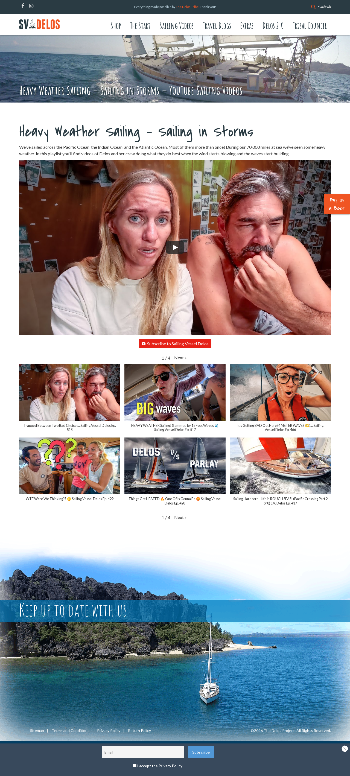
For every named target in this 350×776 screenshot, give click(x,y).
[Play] (175, 247)
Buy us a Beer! (337, 204)
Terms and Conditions (70, 731)
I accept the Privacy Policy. (160, 766)
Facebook (22, 6)
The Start (140, 26)
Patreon (38, 6)
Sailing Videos (176, 26)
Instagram (31, 6)
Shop (115, 26)
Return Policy (139, 731)
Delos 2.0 (273, 26)
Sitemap (37, 731)
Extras (246, 26)
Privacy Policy (108, 731)
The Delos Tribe (187, 7)
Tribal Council (310, 26)
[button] (180, 357)
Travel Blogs (217, 26)
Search (324, 7)
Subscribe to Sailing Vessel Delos (175, 343)
